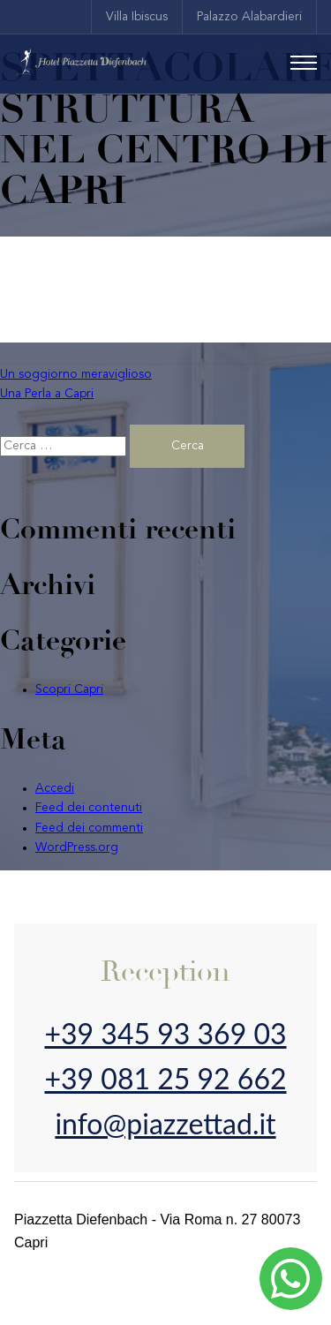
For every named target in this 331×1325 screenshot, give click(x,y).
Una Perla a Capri (47, 394)
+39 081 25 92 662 (165, 1078)
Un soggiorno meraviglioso (76, 374)
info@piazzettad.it (165, 1123)
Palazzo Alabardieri (249, 17)
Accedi (54, 788)
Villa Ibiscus (137, 17)
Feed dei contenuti (88, 808)
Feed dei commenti (89, 828)
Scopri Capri (69, 689)
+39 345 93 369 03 (165, 1033)
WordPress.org (76, 847)
